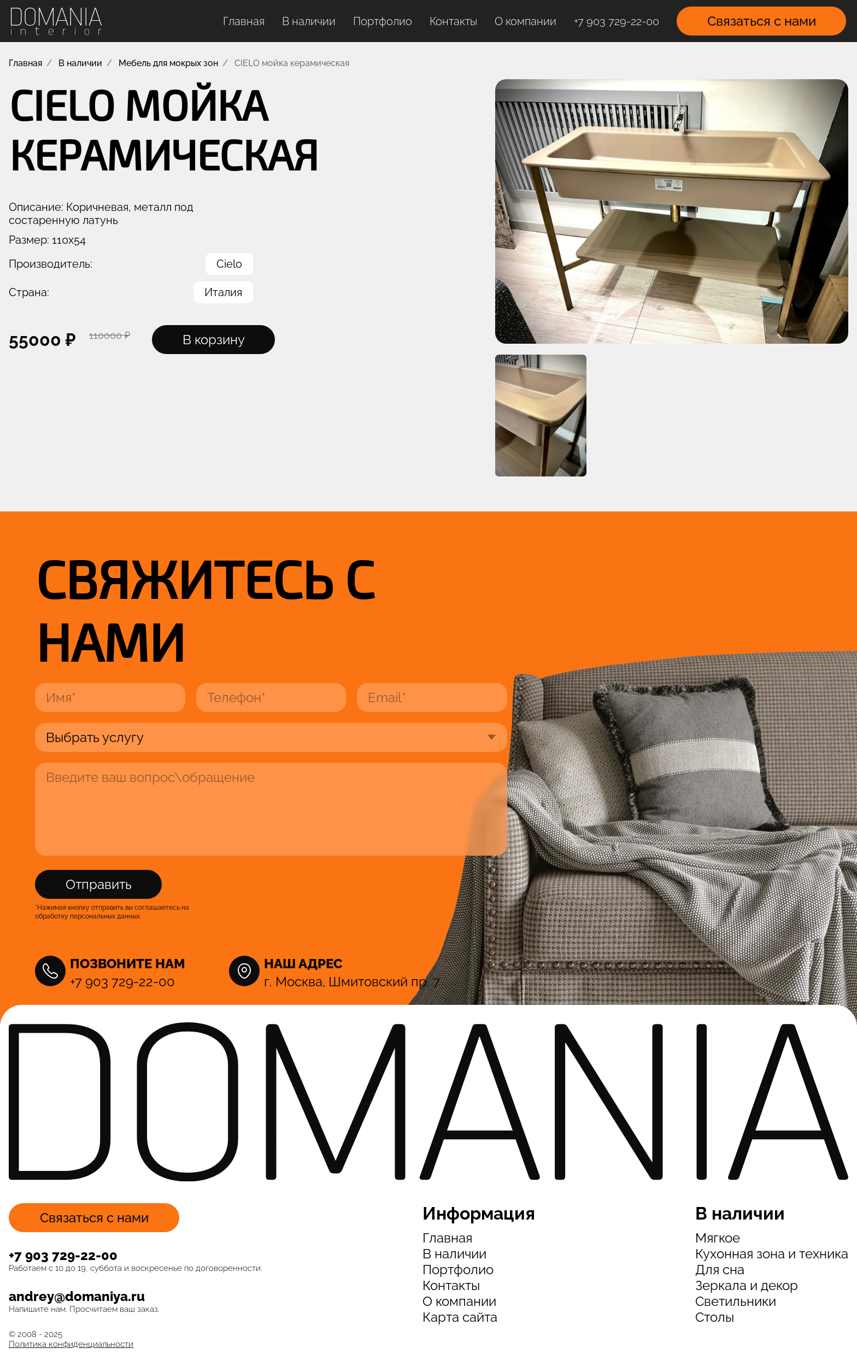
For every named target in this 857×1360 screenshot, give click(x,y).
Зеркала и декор (746, 1285)
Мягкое (717, 1238)
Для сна (719, 1269)
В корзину (214, 340)
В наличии (309, 21)
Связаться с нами (761, 21)
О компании (525, 21)
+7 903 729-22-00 (616, 21)
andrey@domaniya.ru (77, 1296)
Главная (244, 21)
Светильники (735, 1301)
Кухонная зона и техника (771, 1254)
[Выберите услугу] (271, 737)
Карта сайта (459, 1317)
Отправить (99, 884)
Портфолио (382, 21)
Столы (714, 1317)
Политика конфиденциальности (71, 1344)
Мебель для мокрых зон (168, 63)
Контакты (453, 21)
